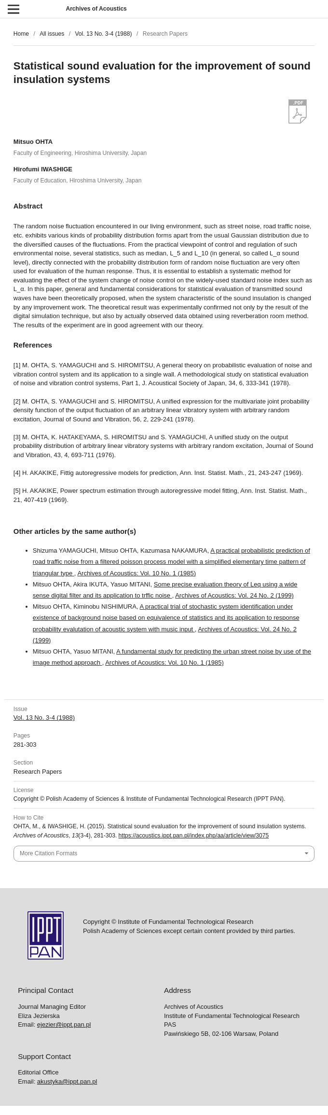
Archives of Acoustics (96, 8)
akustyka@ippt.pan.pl (67, 1081)
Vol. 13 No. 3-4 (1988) (103, 33)
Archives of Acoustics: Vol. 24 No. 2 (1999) (234, 595)
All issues (52, 33)
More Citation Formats (48, 853)
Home (21, 33)
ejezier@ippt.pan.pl (64, 1024)
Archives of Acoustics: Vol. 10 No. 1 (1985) (136, 573)
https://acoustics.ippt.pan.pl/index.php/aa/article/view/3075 (194, 835)
